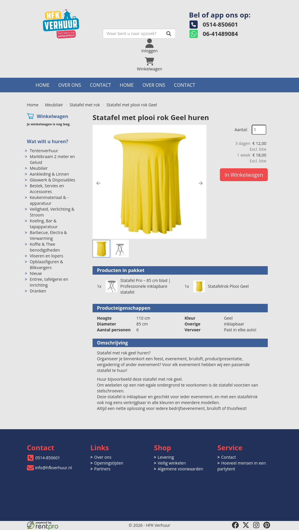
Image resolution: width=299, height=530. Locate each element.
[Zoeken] (169, 33)
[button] (98, 183)
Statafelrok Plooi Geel (228, 286)
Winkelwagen (52, 116)
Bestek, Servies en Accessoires (47, 188)
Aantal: (241, 129)
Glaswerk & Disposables (52, 180)
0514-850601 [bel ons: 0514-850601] (47, 457)
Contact (100, 85)
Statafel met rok (84, 105)
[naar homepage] (67, 22)
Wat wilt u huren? (47, 141)
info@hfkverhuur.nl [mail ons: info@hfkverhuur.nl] (53, 467)
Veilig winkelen (172, 463)
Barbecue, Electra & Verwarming (48, 235)
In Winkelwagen (244, 174)
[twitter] (246, 525)
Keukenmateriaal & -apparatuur (49, 200)
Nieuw (36, 273)
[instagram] (256, 525)
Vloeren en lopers (46, 256)
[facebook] (235, 525)
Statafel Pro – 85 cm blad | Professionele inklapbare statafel (145, 286)
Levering (166, 457)
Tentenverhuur (44, 150)
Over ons (69, 85)
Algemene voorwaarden (180, 469)
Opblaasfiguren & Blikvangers (46, 264)
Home (43, 85)
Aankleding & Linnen (49, 174)
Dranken (38, 291)
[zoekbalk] (139, 34)
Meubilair (54, 105)
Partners (102, 469)
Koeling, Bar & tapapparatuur (44, 223)
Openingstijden (108, 463)
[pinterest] (267, 525)
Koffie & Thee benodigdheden (45, 247)
